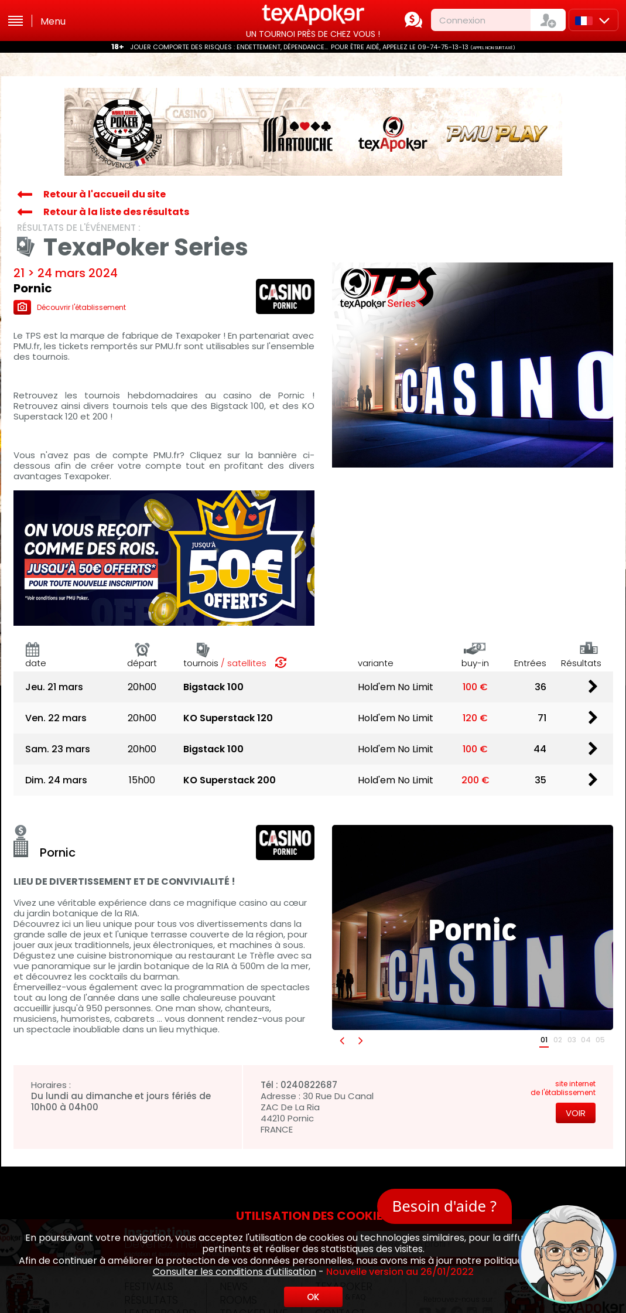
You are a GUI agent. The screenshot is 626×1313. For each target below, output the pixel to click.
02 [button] (557, 1040)
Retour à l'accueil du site (104, 194)
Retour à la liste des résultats (116, 212)
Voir (576, 1113)
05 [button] (600, 1040)
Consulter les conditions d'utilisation (234, 1271)
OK (313, 1297)
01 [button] (544, 1040)
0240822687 (308, 1084)
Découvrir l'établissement (69, 307)
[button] (341, 1040)
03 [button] (571, 1040)
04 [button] (586, 1040)
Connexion (462, 20)
